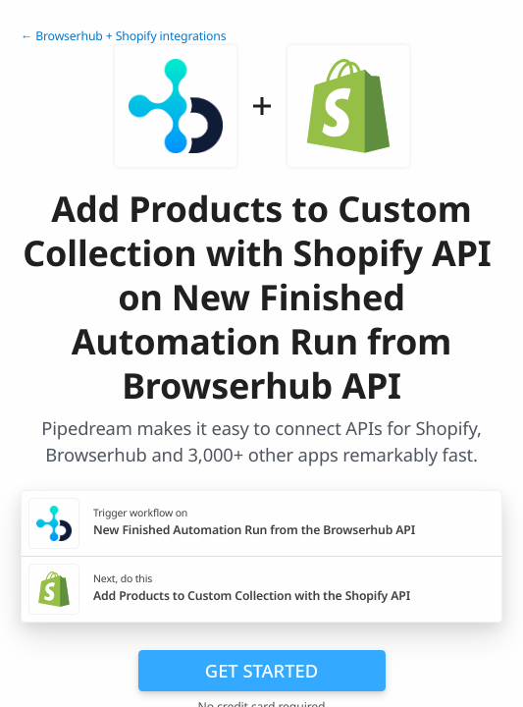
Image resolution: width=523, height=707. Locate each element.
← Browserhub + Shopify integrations (124, 35)
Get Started (261, 670)
